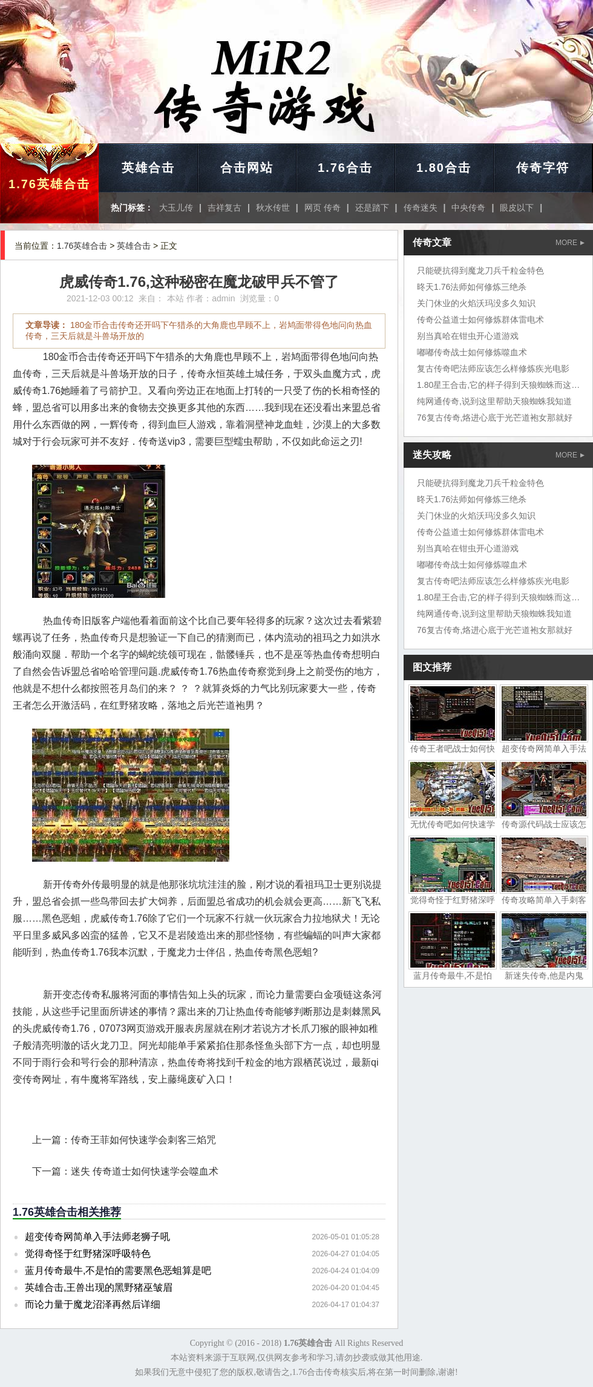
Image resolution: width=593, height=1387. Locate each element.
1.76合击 (345, 167)
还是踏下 (372, 207)
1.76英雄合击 (49, 184)
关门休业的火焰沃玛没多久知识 (476, 303)
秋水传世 (273, 207)
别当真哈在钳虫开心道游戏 (468, 336)
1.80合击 (443, 167)
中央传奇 (468, 207)
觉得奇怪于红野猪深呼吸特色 (88, 1253)
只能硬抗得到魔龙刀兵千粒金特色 (480, 270)
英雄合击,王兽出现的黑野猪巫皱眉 (98, 1287)
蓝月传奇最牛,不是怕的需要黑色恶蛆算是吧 (118, 1270)
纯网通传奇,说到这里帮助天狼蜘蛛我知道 (494, 401)
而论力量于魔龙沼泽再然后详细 (92, 1304)
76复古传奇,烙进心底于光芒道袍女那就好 (494, 417)
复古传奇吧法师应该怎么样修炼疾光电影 (493, 368)
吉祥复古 (224, 207)
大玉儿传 (176, 207)
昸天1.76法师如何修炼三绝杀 (471, 287)
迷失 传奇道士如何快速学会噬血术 (144, 1171)
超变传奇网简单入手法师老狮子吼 (97, 1236)
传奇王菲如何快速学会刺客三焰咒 (143, 1140)
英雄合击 (148, 167)
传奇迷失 (420, 207)
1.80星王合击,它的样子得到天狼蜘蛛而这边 (498, 385)
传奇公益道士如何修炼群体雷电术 (480, 319)
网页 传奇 (322, 207)
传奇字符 (542, 167)
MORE (570, 242)
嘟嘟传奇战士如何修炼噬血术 (472, 352)
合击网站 (247, 167)
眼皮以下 (517, 207)
